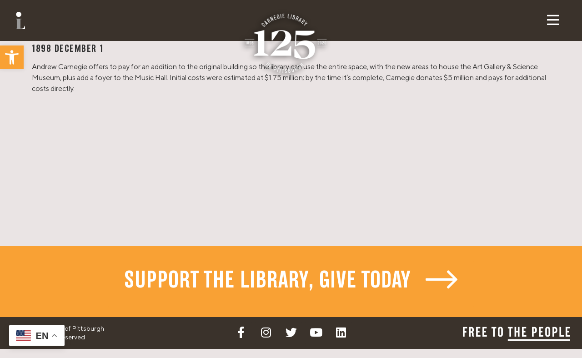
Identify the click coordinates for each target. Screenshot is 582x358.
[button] (12, 57)
